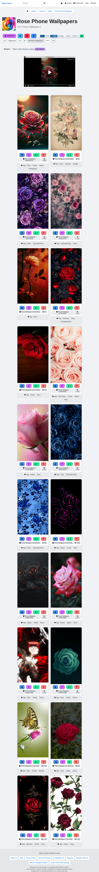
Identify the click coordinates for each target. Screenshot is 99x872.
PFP (47, 41)
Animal (34, 771)
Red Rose (66, 318)
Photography (33, 168)
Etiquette (70, 858)
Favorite (9, 36)
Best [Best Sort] (68, 36)
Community (78, 3)
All (4, 41)
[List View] (47, 36)
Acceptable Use (58, 858)
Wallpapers (12, 41)
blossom (25, 49)
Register (93, 3)
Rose (50, 11)
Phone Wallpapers (35, 41)
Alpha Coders (7, 3)
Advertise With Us (82, 858)
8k (25, 41)
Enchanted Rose (38, 243)
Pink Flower (62, 396)
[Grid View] (42, 36)
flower (15, 49)
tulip (20, 49)
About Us (14, 858)
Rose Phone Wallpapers (63, 11)
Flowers (42, 11)
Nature (33, 11)
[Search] (44, 3)
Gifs (53, 41)
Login (87, 3)
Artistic (69, 548)
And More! (39, 49)
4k (20, 41)
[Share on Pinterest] (27, 36)
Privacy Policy (31, 858)
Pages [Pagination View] (61, 36)
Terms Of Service (44, 858)
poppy (32, 49)
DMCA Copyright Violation (39, 863)
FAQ (21, 858)
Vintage (75, 164)
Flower (35, 165)
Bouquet (68, 164)
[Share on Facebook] (33, 36)
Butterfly (41, 771)
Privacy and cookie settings (59, 863)
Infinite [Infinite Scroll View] (53, 36)
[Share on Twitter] (20, 36)
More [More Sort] (75, 36)
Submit (68, 3)
